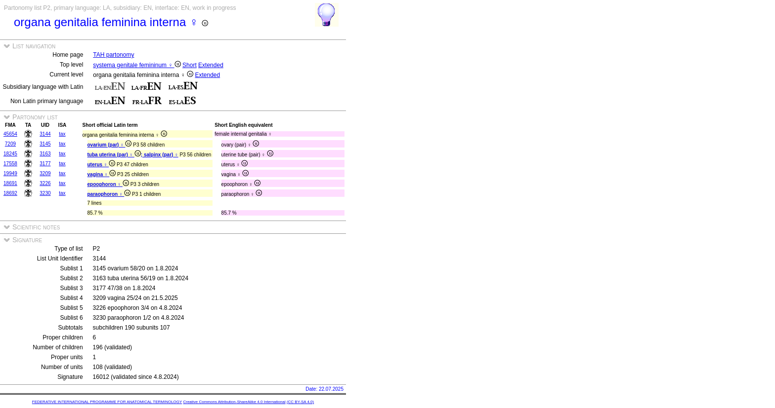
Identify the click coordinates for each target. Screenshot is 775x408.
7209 (10, 144)
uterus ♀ (101, 164)
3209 (45, 173)
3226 (45, 183)
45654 (10, 134)
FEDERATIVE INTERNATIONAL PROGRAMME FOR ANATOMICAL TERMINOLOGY (107, 402)
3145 (45, 144)
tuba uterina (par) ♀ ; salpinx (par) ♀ (132, 154)
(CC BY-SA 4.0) (300, 402)
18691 (10, 183)
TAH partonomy (113, 54)
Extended (210, 65)
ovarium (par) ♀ (109, 145)
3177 (45, 163)
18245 (10, 153)
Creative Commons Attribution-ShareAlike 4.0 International (234, 402)
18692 (10, 193)
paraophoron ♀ (109, 194)
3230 (45, 193)
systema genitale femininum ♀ (136, 65)
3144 (45, 134)
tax (62, 134)
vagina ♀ (101, 174)
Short (189, 65)
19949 (10, 173)
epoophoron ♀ (108, 184)
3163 (45, 153)
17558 (10, 163)
